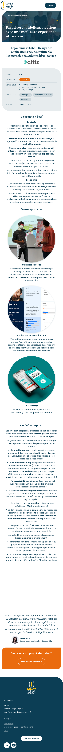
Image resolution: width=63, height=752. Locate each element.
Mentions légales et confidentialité (18, 727)
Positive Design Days (12, 708)
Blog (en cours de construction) (17, 712)
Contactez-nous (31, 738)
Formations (8, 723)
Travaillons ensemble (31, 661)
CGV (6, 730)
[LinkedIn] (7, 745)
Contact (50, 5)
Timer (6, 705)
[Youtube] (13, 745)
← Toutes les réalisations (16, 15)
